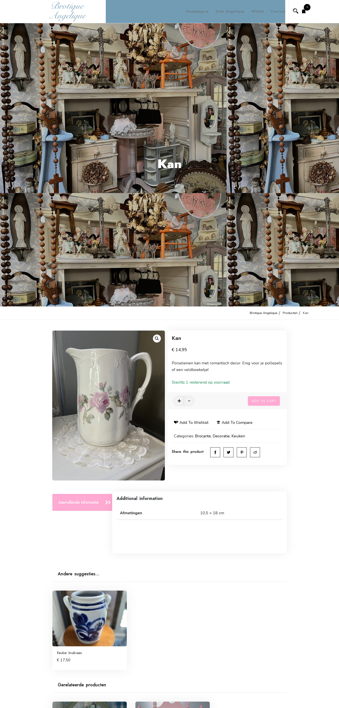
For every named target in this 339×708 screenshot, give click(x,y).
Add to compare (241, 422)
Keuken (245, 436)
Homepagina (193, 11)
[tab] (83, 502)
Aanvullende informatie (78, 502)
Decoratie (228, 436)
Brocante (210, 436)
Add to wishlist (198, 422)
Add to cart (263, 400)
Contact (274, 11)
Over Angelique (226, 11)
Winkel (253, 11)
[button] (157, 339)
